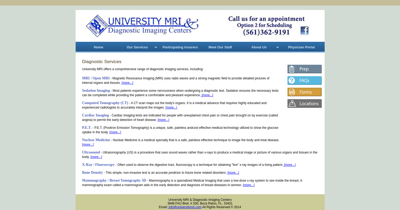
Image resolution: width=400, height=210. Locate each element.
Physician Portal (301, 47)
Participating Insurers (180, 47)
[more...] (127, 83)
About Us (259, 47)
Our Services (137, 47)
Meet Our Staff (220, 47)
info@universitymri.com (184, 207)
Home (98, 47)
